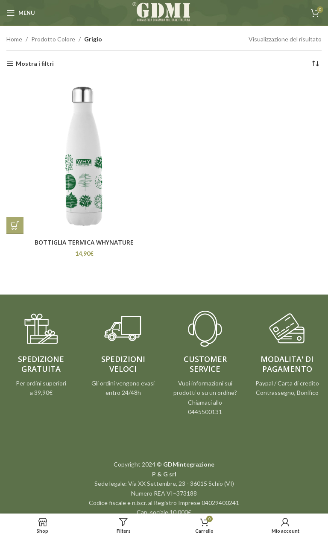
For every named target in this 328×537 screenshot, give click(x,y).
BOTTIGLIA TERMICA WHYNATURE (84, 242)
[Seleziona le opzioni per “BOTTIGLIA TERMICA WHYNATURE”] (14, 225)
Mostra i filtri (35, 63)
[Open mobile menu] (20, 12)
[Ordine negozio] (315, 63)
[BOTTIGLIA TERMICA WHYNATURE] (84, 156)
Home (14, 39)
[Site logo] (164, 12)
